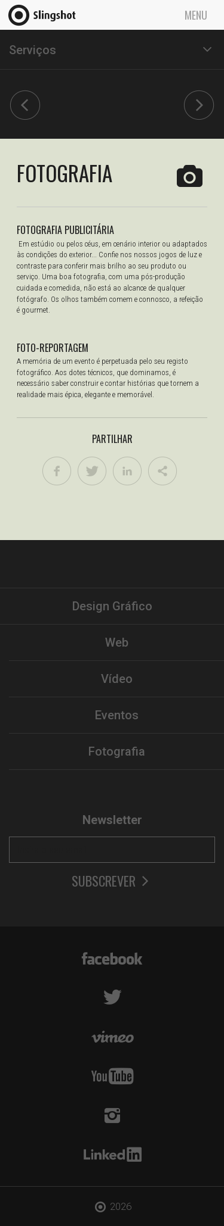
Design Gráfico (112, 606)
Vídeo (117, 679)
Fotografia (116, 751)
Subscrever (112, 881)
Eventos (117, 715)
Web (116, 642)
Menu (196, 15)
